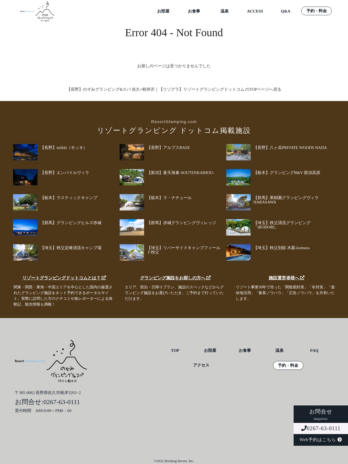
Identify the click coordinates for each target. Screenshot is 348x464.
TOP (175, 351)
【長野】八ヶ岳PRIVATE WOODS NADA (290, 147)
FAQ (314, 351)
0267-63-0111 (321, 428)
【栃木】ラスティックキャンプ (68, 198)
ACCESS (255, 11)
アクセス (201, 365)
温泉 (224, 11)
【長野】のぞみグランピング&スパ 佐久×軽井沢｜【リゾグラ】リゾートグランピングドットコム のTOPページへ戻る (174, 89)
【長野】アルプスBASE (168, 147)
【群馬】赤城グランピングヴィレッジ (181, 223)
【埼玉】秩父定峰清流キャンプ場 (70, 248)
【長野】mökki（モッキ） (63, 147)
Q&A (285, 11)
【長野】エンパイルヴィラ (64, 172)
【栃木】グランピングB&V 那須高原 (286, 172)
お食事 (194, 11)
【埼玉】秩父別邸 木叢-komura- (281, 248)
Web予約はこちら (321, 439)
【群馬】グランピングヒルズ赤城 (70, 223)
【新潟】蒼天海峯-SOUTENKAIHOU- (180, 172)
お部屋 (163, 11)
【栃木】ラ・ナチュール (169, 198)
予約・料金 (316, 11)
